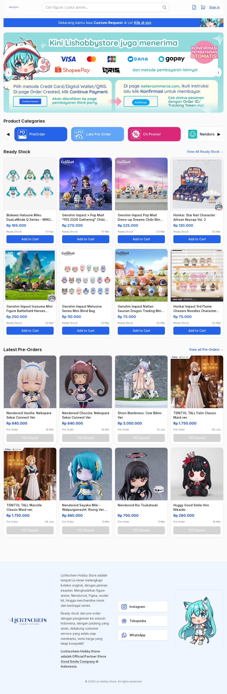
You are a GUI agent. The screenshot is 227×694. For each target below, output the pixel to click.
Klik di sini (142, 22)
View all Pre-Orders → (206, 349)
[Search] (164, 7)
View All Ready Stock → (205, 151)
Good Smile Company (78, 661)
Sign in (214, 7)
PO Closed (30, 438)
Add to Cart (30, 239)
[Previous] (8, 134)
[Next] (219, 134)
